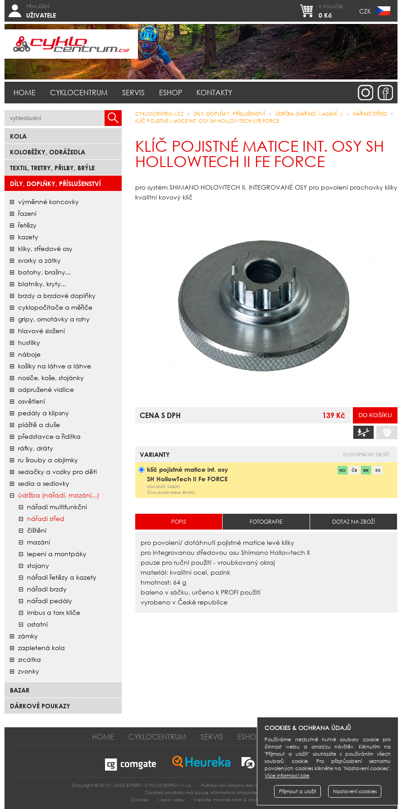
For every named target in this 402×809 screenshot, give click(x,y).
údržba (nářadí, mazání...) (58, 495)
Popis (178, 521)
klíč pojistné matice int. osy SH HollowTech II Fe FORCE (207, 121)
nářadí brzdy (47, 589)
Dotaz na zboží (353, 521)
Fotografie (266, 521)
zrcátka (29, 659)
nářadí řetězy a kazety (61, 577)
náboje (29, 354)
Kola (18, 136)
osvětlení (31, 401)
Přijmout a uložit (297, 791)
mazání (38, 542)
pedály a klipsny (43, 413)
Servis (133, 92)
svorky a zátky (39, 260)
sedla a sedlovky (43, 483)
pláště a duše (39, 424)
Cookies (140, 799)
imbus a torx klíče (53, 612)
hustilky (29, 342)
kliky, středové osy (45, 248)
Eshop (170, 92)
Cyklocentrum (79, 92)
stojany (38, 565)
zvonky (28, 671)
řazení (27, 213)
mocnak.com (227, 799)
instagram (365, 92)
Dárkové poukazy (40, 706)
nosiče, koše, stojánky (51, 377)
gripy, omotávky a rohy (54, 319)
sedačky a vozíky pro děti (57, 471)
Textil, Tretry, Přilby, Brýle (52, 168)
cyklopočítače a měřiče (55, 307)
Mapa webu (171, 799)
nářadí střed (45, 518)
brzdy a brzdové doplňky (57, 295)
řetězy (27, 225)
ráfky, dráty (35, 448)
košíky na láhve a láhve (54, 366)
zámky (28, 636)
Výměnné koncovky (48, 201)
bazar (19, 690)
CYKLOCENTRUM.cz (159, 113)
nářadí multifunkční (57, 506)
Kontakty (214, 92)
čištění (36, 530)
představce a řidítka (49, 436)
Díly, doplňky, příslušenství (55, 183)
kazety (28, 236)
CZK (365, 11)
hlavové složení (41, 330)
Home (25, 92)
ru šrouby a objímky (48, 460)
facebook (385, 92)
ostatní (37, 624)
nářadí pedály (49, 600)
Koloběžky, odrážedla (47, 152)
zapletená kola (41, 647)
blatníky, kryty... (42, 283)
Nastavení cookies (355, 791)
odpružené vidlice (46, 389)
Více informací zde (287, 775)
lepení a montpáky (57, 553)
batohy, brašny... (44, 272)
